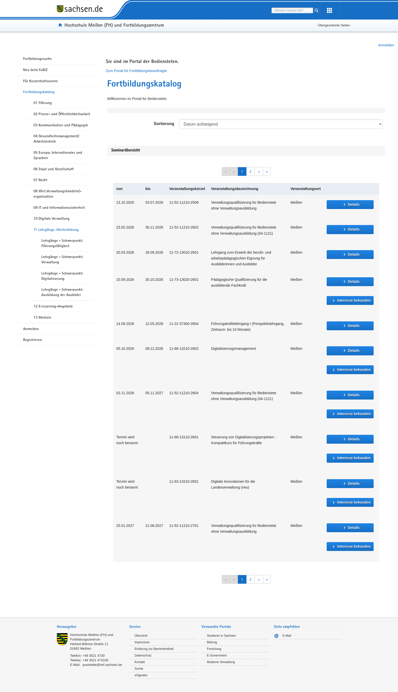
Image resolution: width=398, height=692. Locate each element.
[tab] (90, 627)
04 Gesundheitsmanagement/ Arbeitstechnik (56, 139)
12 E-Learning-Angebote (53, 306)
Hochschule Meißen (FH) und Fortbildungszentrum (114, 25)
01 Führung (43, 102)
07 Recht (40, 180)
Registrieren (32, 339)
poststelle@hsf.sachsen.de (102, 665)
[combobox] (292, 10)
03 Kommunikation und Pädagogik (61, 125)
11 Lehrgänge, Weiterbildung (56, 229)
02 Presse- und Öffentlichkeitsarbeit (62, 114)
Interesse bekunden (354, 300)
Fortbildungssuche (37, 58)
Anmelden (386, 45)
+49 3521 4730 (93, 656)
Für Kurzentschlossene (40, 81)
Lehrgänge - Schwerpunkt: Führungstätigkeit (62, 243)
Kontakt (140, 662)
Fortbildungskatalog (39, 92)
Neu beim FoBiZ (35, 69)
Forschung (214, 649)
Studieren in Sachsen (221, 635)
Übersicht (141, 635)
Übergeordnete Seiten (334, 25)
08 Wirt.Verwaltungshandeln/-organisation (57, 194)
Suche (139, 668)
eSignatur (141, 675)
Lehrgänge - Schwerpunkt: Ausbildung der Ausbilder (62, 292)
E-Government (217, 655)
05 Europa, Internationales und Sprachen (58, 155)
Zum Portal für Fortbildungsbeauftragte (136, 71)
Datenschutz (143, 655)
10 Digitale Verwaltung (52, 218)
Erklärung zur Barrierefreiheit (154, 649)
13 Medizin (42, 317)
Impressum (142, 642)
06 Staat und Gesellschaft (54, 169)
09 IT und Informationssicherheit (59, 207)
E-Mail (287, 635)
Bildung (212, 642)
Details (354, 204)
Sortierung (164, 124)
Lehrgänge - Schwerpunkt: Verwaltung (62, 259)
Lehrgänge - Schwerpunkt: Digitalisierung (62, 276)
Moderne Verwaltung (221, 662)
